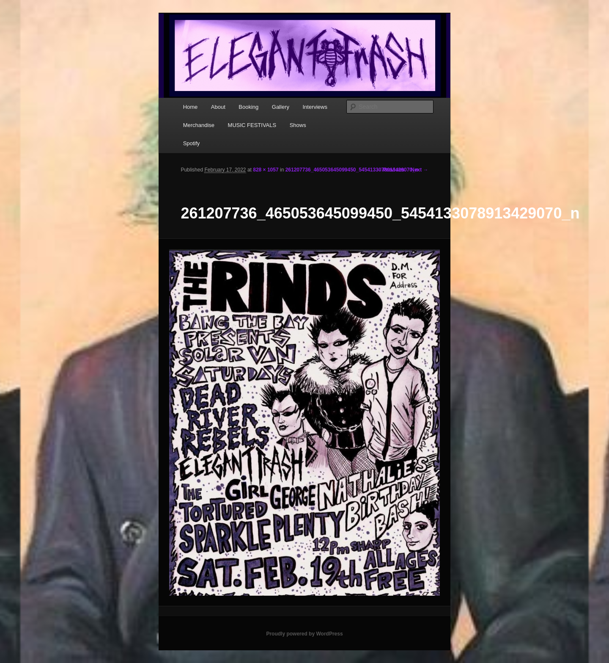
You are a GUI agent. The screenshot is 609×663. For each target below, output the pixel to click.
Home (190, 107)
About (218, 107)
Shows (298, 125)
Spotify (191, 143)
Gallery (280, 107)
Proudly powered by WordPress (304, 634)
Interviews (314, 107)
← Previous (390, 170)
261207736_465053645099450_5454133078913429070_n (351, 170)
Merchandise (198, 125)
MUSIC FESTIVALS (252, 125)
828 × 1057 (265, 170)
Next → (419, 170)
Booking (248, 107)
